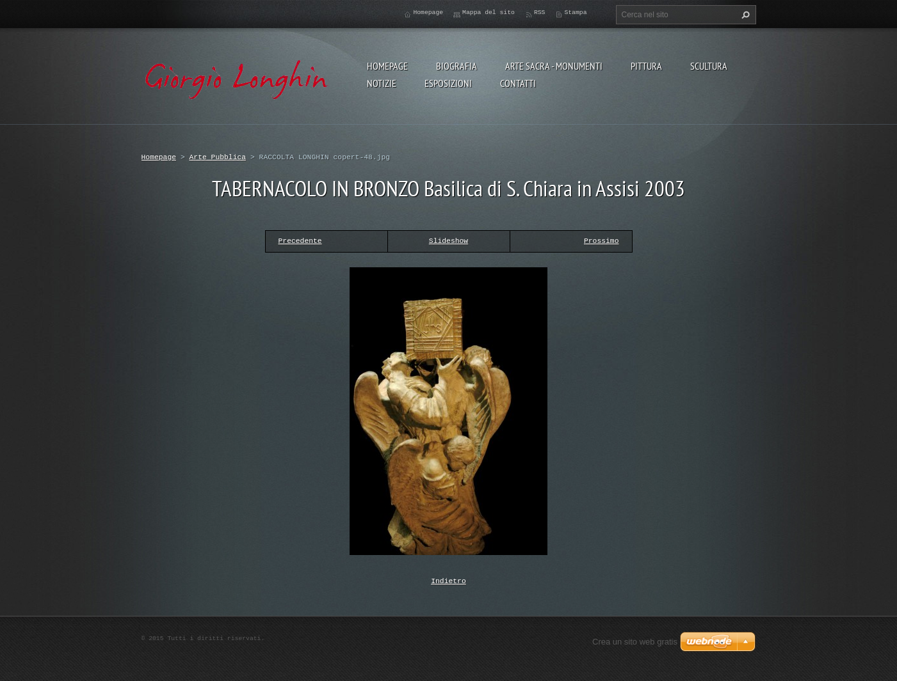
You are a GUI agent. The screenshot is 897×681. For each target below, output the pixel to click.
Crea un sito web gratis (634, 640)
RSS (539, 12)
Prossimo (601, 241)
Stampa (575, 12)
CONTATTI (518, 83)
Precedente (300, 241)
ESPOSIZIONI (448, 83)
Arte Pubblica (218, 157)
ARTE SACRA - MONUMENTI (553, 65)
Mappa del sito (488, 12)
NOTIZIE (381, 83)
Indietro (448, 580)
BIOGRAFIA (456, 65)
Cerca (744, 14)
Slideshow (448, 241)
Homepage (387, 65)
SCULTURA (708, 65)
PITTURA (646, 65)
